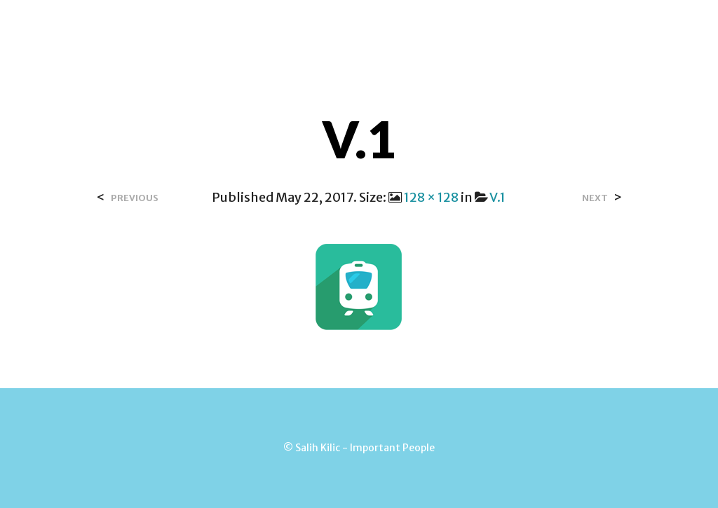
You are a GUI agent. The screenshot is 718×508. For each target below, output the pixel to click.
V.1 (497, 197)
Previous (134, 197)
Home (259, 27)
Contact (408, 27)
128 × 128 (431, 197)
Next (595, 197)
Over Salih (329, 27)
